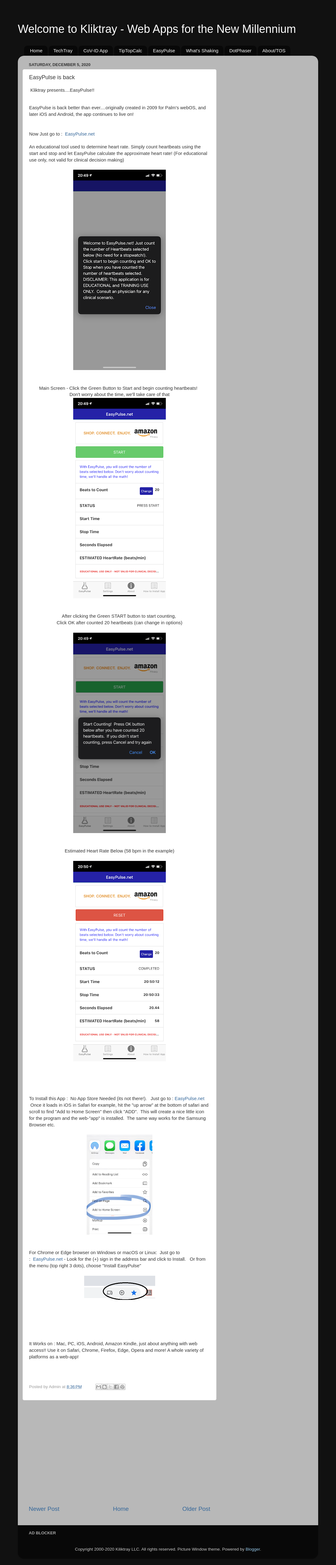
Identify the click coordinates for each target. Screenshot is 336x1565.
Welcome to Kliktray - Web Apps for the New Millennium (157, 29)
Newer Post (44, 1509)
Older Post (196, 1509)
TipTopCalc (130, 50)
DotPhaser (240, 50)
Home (36, 50)
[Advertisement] (119, 1452)
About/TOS (274, 50)
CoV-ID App (95, 50)
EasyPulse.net (80, 133)
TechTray (63, 50)
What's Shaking (202, 50)
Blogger (253, 1549)
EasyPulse (164, 50)
